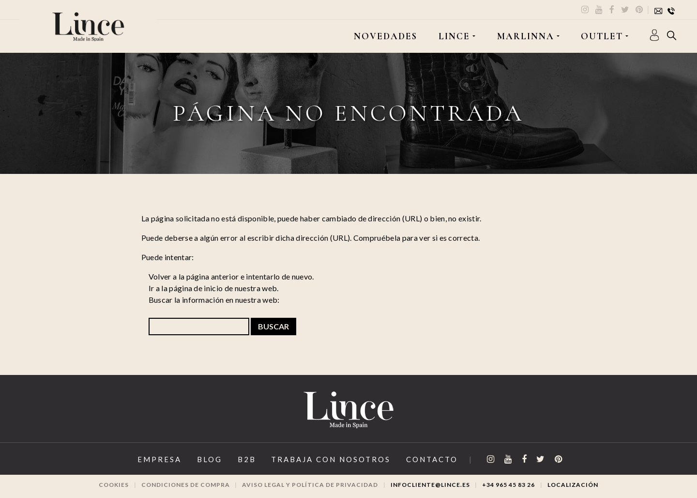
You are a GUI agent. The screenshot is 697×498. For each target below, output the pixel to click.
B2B (247, 459)
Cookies (114, 484)
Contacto (432, 459)
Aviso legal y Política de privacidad (310, 484)
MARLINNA (525, 36)
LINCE (454, 36)
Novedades (385, 36)
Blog (209, 459)
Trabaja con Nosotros (331, 459)
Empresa (159, 459)
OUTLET (602, 36)
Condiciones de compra (185, 484)
